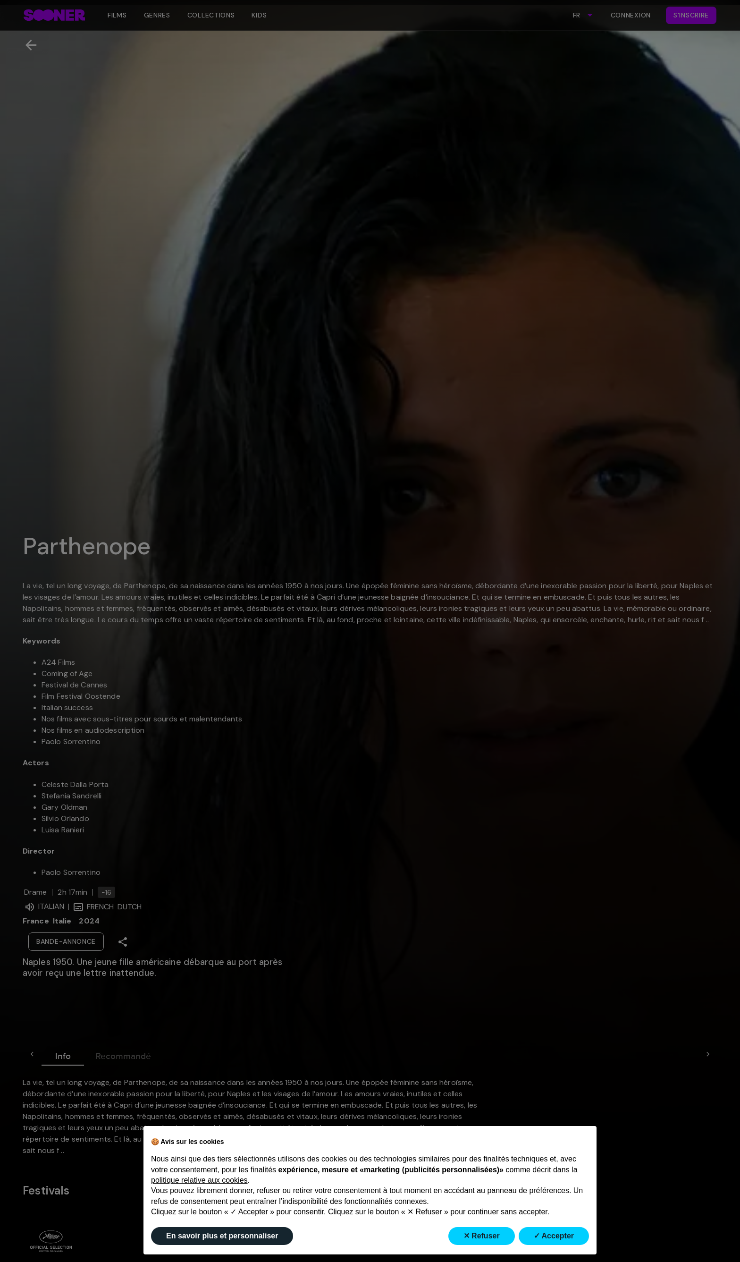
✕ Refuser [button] (481, 1236)
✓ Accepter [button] (554, 1236)
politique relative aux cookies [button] (199, 1180)
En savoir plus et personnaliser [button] (222, 1236)
